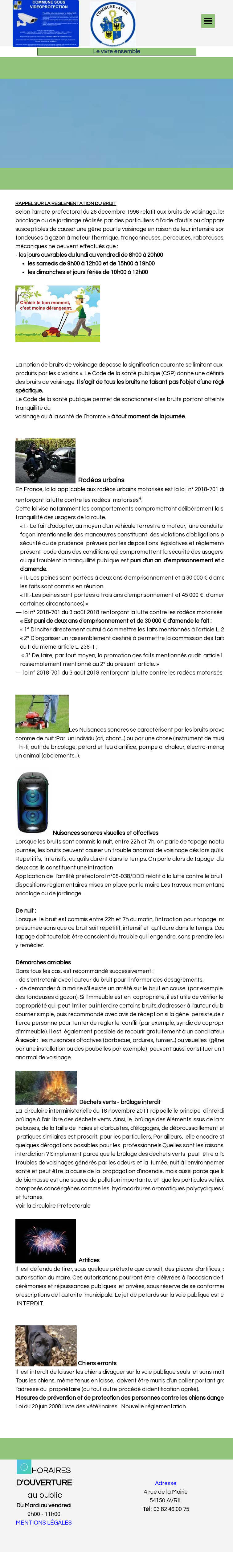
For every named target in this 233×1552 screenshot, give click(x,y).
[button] (46, 3)
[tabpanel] (116, 814)
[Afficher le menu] (208, 21)
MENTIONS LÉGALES (44, 1523)
